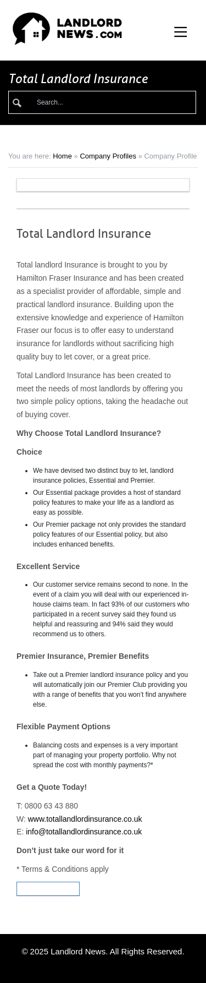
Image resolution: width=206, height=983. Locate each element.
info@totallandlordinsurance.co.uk (84, 831)
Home (62, 156)
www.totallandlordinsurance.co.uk (85, 819)
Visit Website (48, 889)
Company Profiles (108, 156)
